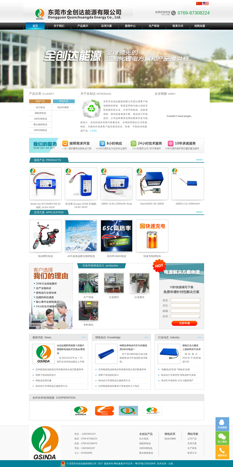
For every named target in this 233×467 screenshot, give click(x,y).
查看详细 (199, 160)
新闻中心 (130, 25)
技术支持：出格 (165, 463)
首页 (35, 25)
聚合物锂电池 (40, 124)
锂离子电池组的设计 (46, 375)
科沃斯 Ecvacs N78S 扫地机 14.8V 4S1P (80, 205)
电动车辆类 (63, 107)
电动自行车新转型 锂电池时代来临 (178, 375)
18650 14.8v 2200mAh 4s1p (116, 203)
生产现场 (88, 297)
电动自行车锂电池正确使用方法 (52, 386)
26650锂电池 (40, 130)
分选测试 (114, 297)
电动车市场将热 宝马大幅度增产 (177, 380)
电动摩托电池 (45, 256)
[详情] (93, 130)
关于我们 (59, 25)
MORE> (84, 337)
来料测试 (88, 324)
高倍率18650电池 (116, 256)
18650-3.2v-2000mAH (188, 203)
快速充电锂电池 (152, 256)
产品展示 (82, 25)
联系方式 (178, 25)
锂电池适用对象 (44, 380)
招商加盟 (199, 25)
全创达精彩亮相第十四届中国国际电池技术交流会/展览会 (71, 349)
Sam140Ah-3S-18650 (152, 203)
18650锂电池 (40, 118)
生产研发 (154, 25)
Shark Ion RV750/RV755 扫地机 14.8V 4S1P (45, 205)
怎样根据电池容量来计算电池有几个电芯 (118, 386)
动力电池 (40, 107)
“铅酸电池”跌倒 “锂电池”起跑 (175, 369)
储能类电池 (40, 113)
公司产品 (192, 438)
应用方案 (106, 25)
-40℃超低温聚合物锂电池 (81, 256)
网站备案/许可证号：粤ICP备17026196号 (135, 463)
